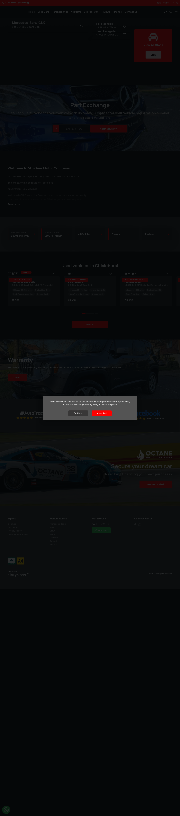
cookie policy (110, 404)
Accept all (102, 413)
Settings (78, 413)
